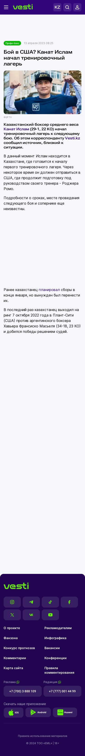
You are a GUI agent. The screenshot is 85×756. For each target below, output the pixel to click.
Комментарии (15, 658)
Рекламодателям (58, 628)
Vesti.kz (72, 138)
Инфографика (55, 638)
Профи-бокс (12, 43)
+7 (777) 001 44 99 (62, 691)
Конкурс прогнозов (19, 648)
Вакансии (52, 648)
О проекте (12, 628)
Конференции (55, 658)
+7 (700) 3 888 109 (22, 691)
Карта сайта (13, 668)
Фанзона (11, 638)
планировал (49, 289)
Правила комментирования (59, 670)
